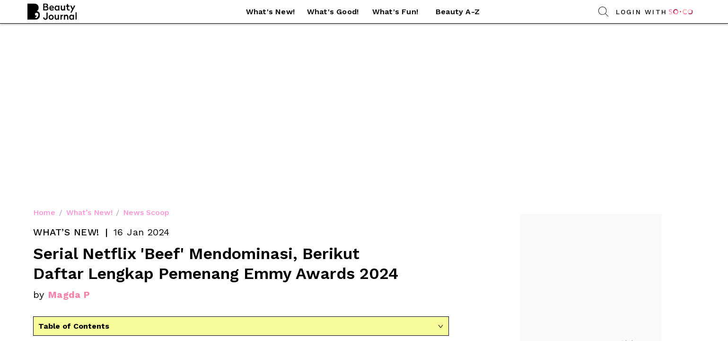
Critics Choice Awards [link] (136, 193)
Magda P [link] (69, 124)
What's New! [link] (270, 11)
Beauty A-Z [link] (458, 11)
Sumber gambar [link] (241, 295)
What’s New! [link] (89, 41)
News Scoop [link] (146, 41)
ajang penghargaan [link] (189, 181)
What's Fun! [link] (395, 11)
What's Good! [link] (333, 11)
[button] (270, 12)
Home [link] (44, 41)
